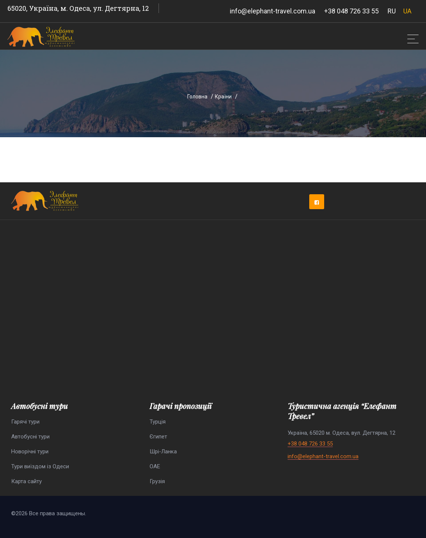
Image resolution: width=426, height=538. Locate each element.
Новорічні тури (29, 451)
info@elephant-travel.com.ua (272, 11)
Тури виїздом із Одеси (40, 466)
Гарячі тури (25, 421)
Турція (158, 421)
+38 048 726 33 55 (351, 11)
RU (392, 11)
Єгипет (158, 436)
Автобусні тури (30, 436)
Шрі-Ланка (163, 451)
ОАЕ (155, 466)
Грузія (157, 481)
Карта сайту (26, 481)
